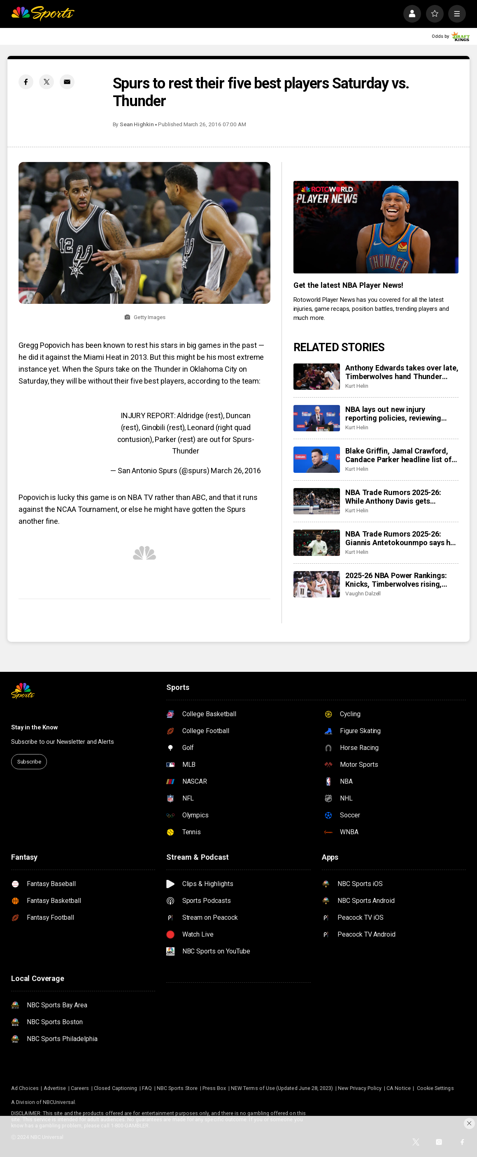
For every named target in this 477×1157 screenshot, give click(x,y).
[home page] (42, 14)
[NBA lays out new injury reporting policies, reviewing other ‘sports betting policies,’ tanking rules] (316, 418)
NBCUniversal (59, 1102)
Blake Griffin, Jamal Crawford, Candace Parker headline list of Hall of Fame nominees (398, 455)
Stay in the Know (34, 727)
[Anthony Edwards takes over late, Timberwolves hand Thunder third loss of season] (316, 376)
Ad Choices (25, 1088)
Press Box (214, 1088)
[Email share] (67, 81)
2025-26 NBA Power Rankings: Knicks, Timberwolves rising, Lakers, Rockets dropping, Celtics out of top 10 (396, 579)
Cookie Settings (435, 1088)
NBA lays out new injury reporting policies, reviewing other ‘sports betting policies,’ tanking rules (395, 413)
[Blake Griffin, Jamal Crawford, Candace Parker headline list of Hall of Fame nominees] (316, 460)
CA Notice (398, 1088)
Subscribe (29, 761)
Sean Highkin (137, 124)
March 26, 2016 (236, 470)
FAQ (147, 1088)
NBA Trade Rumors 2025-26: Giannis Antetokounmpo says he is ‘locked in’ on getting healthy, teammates (399, 538)
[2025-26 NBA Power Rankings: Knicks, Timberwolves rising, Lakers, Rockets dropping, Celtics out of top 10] (316, 584)
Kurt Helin (356, 385)
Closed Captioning (115, 1088)
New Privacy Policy (360, 1088)
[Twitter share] (46, 81)
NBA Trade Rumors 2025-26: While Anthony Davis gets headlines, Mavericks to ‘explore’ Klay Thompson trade (400, 496)
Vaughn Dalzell (363, 593)
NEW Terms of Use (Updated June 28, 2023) (282, 1088)
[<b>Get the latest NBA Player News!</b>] (375, 227)
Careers (80, 1088)
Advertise (55, 1088)
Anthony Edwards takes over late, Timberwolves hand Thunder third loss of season (401, 372)
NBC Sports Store (177, 1088)
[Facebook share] (26, 81)
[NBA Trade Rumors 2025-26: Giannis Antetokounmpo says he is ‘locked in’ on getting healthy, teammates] (316, 543)
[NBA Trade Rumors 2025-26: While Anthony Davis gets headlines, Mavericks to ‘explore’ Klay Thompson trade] (316, 501)
